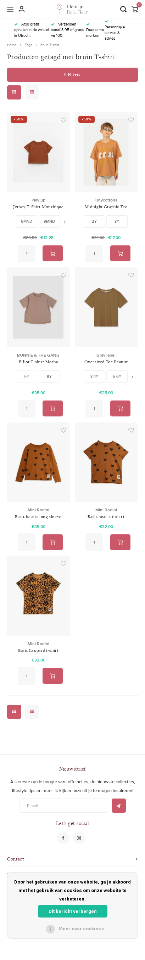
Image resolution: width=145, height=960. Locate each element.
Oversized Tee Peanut (106, 362)
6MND (26, 221)
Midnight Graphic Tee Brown (106, 207)
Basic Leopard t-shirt (38, 650)
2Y (94, 221)
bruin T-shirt (49, 44)
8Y (49, 376)
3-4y (94, 376)
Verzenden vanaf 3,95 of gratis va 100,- (67, 29)
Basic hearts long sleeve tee (38, 516)
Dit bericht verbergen (73, 911)
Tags (28, 44)
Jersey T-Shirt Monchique (38, 207)
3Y (117, 221)
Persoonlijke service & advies (115, 30)
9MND (49, 221)
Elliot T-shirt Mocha (38, 362)
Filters (72, 74)
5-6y (117, 376)
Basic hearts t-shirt (106, 516)
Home (12, 44)
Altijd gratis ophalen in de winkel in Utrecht (31, 29)
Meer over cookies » (81, 928)
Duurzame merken (95, 30)
